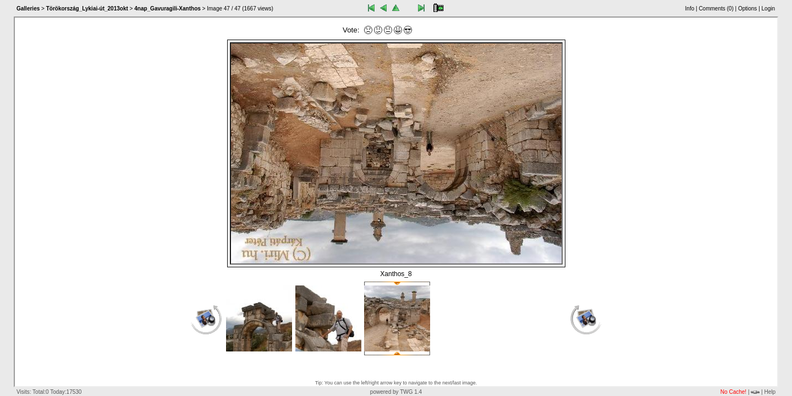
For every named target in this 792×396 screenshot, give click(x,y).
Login (768, 9)
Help (770, 392)
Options (747, 9)
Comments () (715, 9)
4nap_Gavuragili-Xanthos (167, 9)
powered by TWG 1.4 (396, 392)
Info (690, 9)
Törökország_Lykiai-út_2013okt (87, 9)
